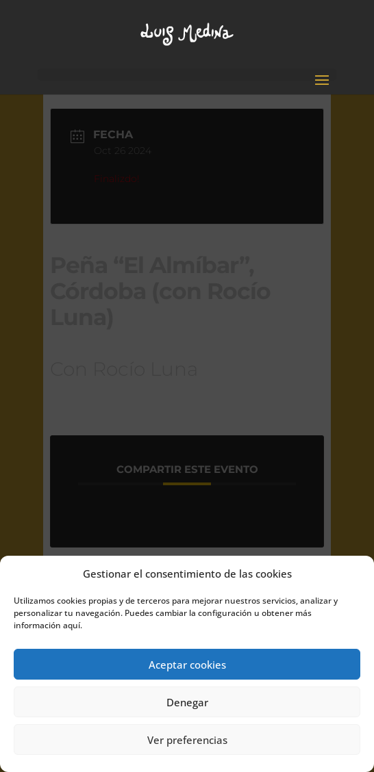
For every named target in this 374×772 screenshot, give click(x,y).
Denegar (187, 702)
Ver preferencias (187, 740)
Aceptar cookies (187, 664)
